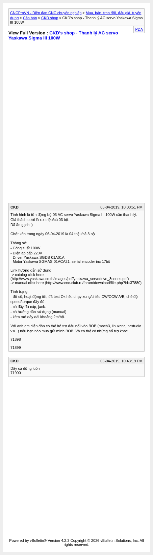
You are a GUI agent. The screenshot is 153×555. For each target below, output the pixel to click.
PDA (139, 29)
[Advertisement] (76, 123)
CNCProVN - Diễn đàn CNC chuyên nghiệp (45, 13)
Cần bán (30, 18)
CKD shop (49, 18)
